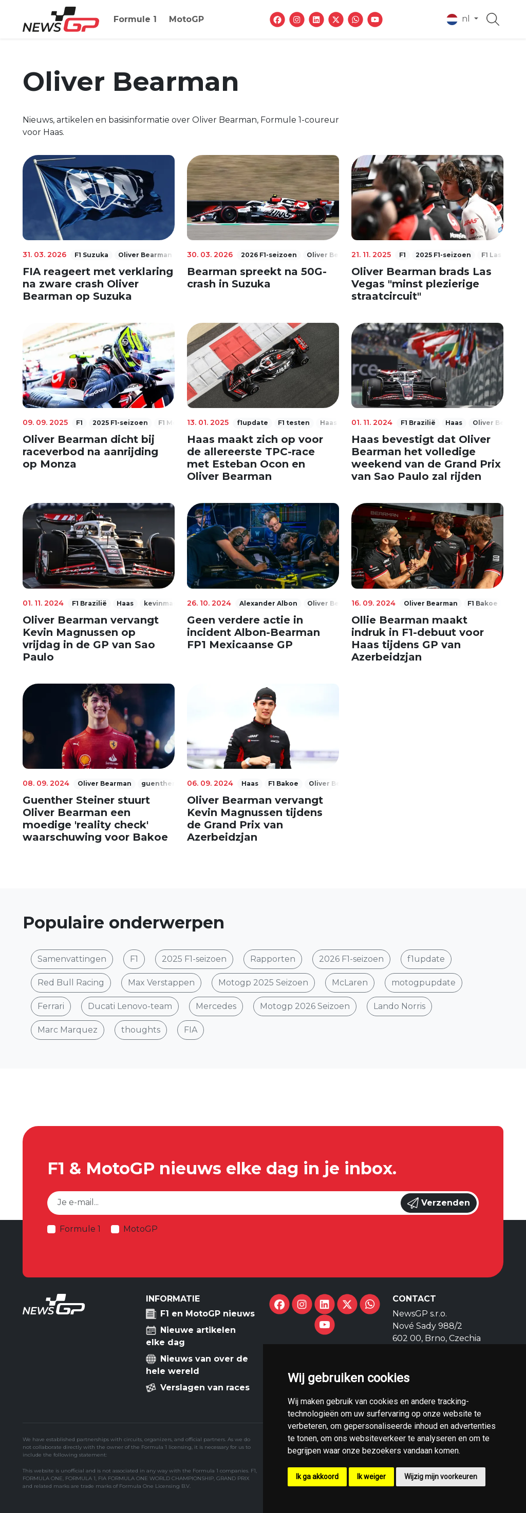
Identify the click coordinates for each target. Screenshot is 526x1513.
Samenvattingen (71, 959)
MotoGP (186, 19)
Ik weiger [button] (371, 1476)
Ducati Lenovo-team (130, 1006)
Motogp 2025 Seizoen (263, 982)
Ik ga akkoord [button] (317, 1476)
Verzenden (438, 1203)
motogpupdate (423, 982)
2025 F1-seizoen (194, 959)
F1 (134, 959)
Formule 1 (135, 19)
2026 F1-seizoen (351, 959)
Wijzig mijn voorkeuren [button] (440, 1476)
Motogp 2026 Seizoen (305, 1006)
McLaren (350, 982)
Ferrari (50, 1006)
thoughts (140, 1030)
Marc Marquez (67, 1030)
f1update (426, 959)
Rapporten (272, 959)
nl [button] (459, 19)
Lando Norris (399, 1006)
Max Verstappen (161, 982)
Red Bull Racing (70, 982)
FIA (190, 1030)
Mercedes (216, 1006)
